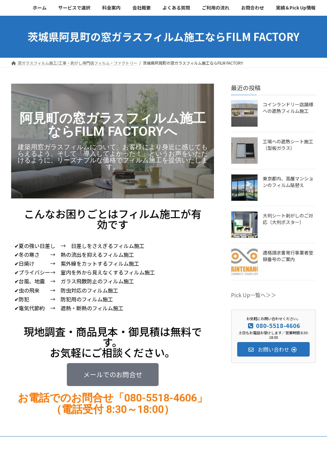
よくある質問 (152, 442)
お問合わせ (224, 442)
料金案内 (91, 442)
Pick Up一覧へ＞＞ (253, 295)
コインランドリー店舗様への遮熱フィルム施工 (288, 107)
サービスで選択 (56, 442)
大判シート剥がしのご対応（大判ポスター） (288, 218)
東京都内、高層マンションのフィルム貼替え (288, 181)
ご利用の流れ (189, 442)
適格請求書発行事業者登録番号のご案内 (288, 255)
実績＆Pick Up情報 (263, 442)
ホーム (23, 442)
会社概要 (119, 442)
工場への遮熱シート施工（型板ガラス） (288, 144)
